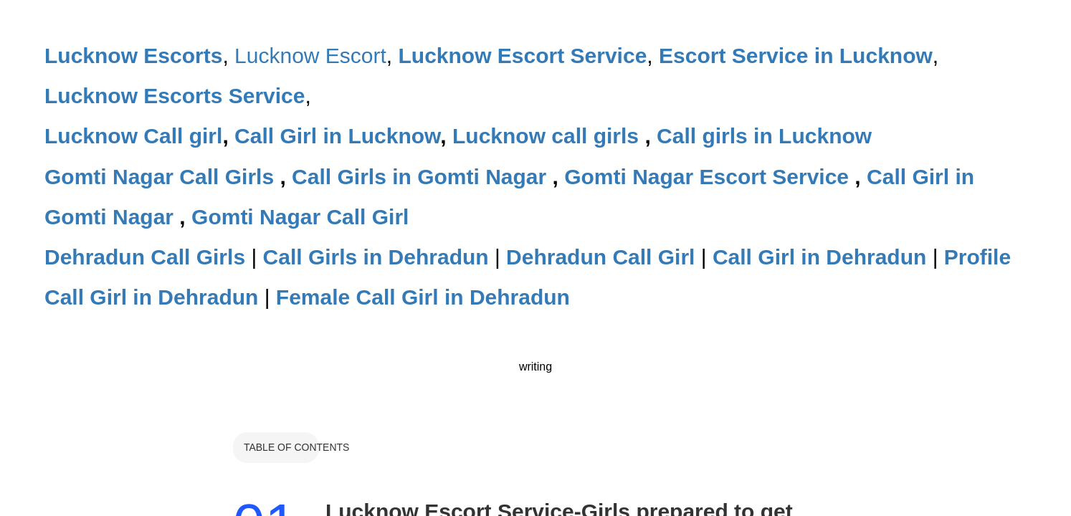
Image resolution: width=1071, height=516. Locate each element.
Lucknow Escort (310, 55)
